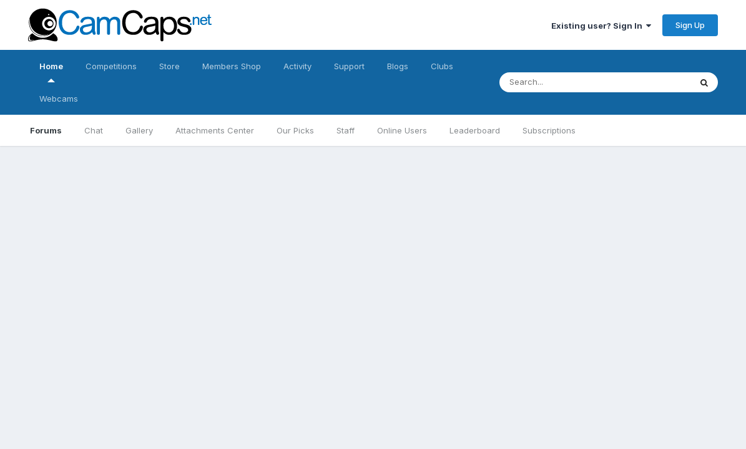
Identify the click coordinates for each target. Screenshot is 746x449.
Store (169, 66)
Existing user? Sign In (601, 26)
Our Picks (295, 130)
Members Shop (231, 66)
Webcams (58, 99)
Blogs (397, 66)
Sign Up (690, 25)
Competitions (111, 66)
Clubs (442, 66)
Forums (46, 130)
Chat (93, 130)
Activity (297, 66)
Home (51, 71)
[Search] (582, 82)
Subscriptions (549, 130)
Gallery (139, 130)
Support (349, 66)
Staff (345, 130)
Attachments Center (214, 130)
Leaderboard (474, 130)
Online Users (402, 130)
